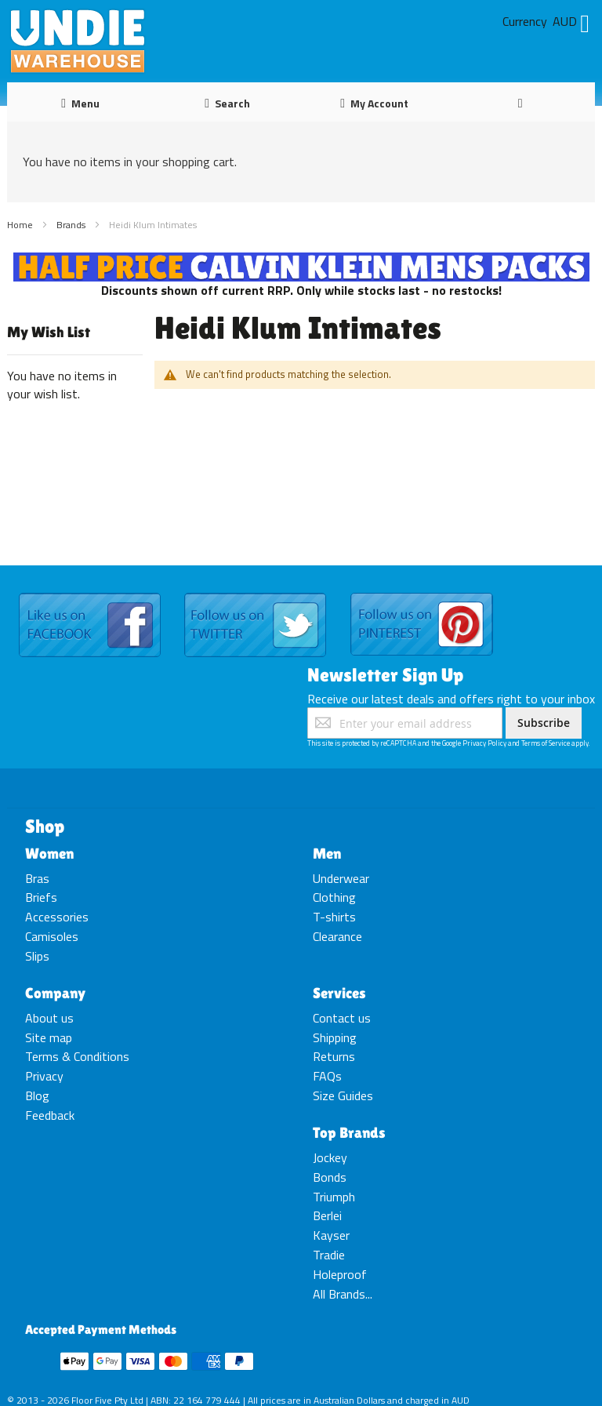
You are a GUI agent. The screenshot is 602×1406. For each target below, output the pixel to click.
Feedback (49, 1115)
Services (339, 992)
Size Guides (343, 1095)
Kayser (331, 1235)
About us (49, 1017)
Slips (37, 955)
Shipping (335, 1037)
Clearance (337, 936)
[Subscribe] (544, 723)
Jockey (330, 1157)
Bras (37, 878)
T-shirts (334, 916)
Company (55, 992)
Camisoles (51, 936)
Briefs (41, 897)
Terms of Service (545, 743)
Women (49, 853)
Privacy (44, 1075)
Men (327, 853)
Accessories (57, 916)
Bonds (329, 1177)
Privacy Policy (484, 743)
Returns (334, 1056)
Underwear (341, 878)
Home (21, 224)
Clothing (334, 897)
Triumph (334, 1196)
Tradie (329, 1254)
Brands (72, 224)
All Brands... (342, 1293)
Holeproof (340, 1274)
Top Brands (349, 1132)
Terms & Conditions (77, 1056)
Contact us (342, 1017)
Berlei (327, 1215)
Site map (48, 1037)
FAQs (327, 1075)
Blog (37, 1095)
